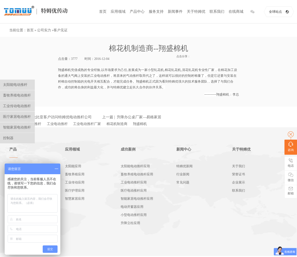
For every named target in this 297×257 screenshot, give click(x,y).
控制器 (8, 138)
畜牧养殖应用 (74, 174)
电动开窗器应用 (132, 207)
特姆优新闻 (184, 166)
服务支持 (156, 11)
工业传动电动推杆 (17, 106)
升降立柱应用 (130, 223)
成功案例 (128, 149)
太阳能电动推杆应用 (135, 166)
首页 (103, 11)
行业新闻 (182, 174)
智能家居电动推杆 (17, 127)
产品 (13, 149)
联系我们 (217, 11)
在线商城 (236, 11)
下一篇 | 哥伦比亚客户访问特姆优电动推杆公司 (53, 117)
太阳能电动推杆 (15, 85)
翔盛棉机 (140, 124)
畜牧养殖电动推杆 (17, 95)
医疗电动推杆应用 (134, 190)
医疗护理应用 (74, 190)
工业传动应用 (74, 182)
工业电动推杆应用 (134, 182)
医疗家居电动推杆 (17, 117)
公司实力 (44, 30)
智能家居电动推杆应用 (137, 198)
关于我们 (238, 166)
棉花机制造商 (117, 124)
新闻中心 (183, 149)
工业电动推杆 (57, 124)
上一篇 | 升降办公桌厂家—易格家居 (131, 117)
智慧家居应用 (74, 198)
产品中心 (137, 11)
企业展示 (238, 182)
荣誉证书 (238, 174)
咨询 (291, 147)
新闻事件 (175, 11)
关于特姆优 (196, 11)
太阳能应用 (73, 166)
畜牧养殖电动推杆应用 (137, 174)
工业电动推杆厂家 (87, 124)
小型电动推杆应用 (134, 215)
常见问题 (182, 182)
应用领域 (118, 11)
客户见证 (61, 30)
